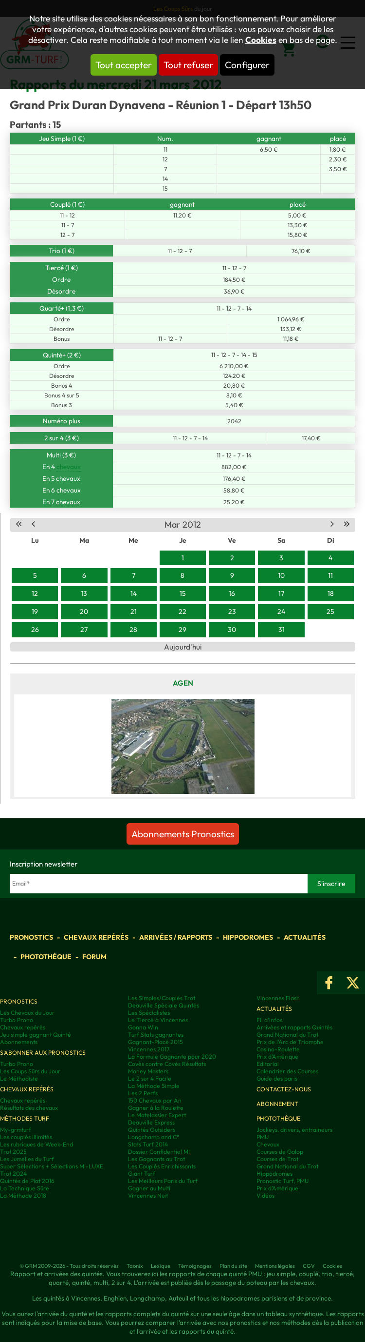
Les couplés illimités (26, 1137)
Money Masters (148, 1071)
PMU (262, 1137)
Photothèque (46, 956)
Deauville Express (151, 1122)
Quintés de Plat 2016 (27, 1180)
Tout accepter (123, 65)
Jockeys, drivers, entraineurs (294, 1129)
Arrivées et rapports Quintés (294, 1027)
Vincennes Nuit (148, 1195)
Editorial (267, 1063)
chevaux (68, 466)
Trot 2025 (13, 1151)
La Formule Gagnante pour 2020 (172, 1056)
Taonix (135, 1266)
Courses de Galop (279, 1151)
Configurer (247, 65)
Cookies (260, 40)
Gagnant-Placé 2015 (155, 1042)
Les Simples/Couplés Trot (161, 998)
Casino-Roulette (278, 1049)
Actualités (305, 937)
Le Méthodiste (19, 1078)
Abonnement (277, 1103)
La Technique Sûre (24, 1188)
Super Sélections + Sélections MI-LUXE (51, 1166)
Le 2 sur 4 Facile (149, 1078)
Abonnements (18, 1042)
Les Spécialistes (149, 1012)
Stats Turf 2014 (148, 1144)
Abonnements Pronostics (182, 834)
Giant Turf (141, 1173)
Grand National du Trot (287, 1034)
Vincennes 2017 (148, 1049)
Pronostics (31, 937)
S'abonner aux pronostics (43, 1052)
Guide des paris (276, 1078)
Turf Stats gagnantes (155, 1034)
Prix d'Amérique (277, 1056)
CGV (309, 1266)
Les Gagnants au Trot (156, 1159)
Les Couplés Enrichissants (162, 1166)
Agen (183, 683)
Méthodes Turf (24, 1118)
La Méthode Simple (154, 1085)
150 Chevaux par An (155, 1100)
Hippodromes (248, 937)
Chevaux (267, 1144)
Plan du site (233, 1266)
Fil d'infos (269, 1020)
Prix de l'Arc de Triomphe (290, 1042)
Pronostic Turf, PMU (282, 1180)
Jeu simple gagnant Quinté (35, 1034)
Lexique (160, 1266)
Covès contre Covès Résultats (167, 1063)
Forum (94, 956)
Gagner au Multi (149, 1188)
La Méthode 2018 (23, 1195)
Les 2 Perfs (143, 1093)
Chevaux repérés (96, 937)
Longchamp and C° (153, 1137)
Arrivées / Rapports (175, 937)
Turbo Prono (16, 1020)
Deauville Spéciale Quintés (163, 1005)
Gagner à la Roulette (155, 1107)
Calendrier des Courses (287, 1071)
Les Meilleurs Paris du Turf (163, 1180)
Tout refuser (188, 65)
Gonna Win (143, 1027)
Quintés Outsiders (151, 1129)
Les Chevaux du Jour (27, 1012)
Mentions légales (275, 1266)
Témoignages (195, 1266)
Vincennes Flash (278, 998)
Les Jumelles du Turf (27, 1159)
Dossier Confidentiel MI (159, 1151)
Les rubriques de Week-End (36, 1144)
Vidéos (265, 1195)
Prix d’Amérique (277, 1188)
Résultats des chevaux (29, 1107)
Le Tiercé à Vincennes (158, 1020)
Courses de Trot (277, 1159)
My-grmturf (15, 1129)
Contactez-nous (283, 1089)
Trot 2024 (13, 1173)
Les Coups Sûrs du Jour (30, 1071)
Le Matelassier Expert (157, 1115)
